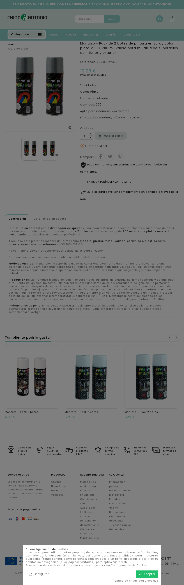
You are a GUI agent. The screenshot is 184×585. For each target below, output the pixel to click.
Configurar (39, 574)
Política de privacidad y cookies (135, 580)
